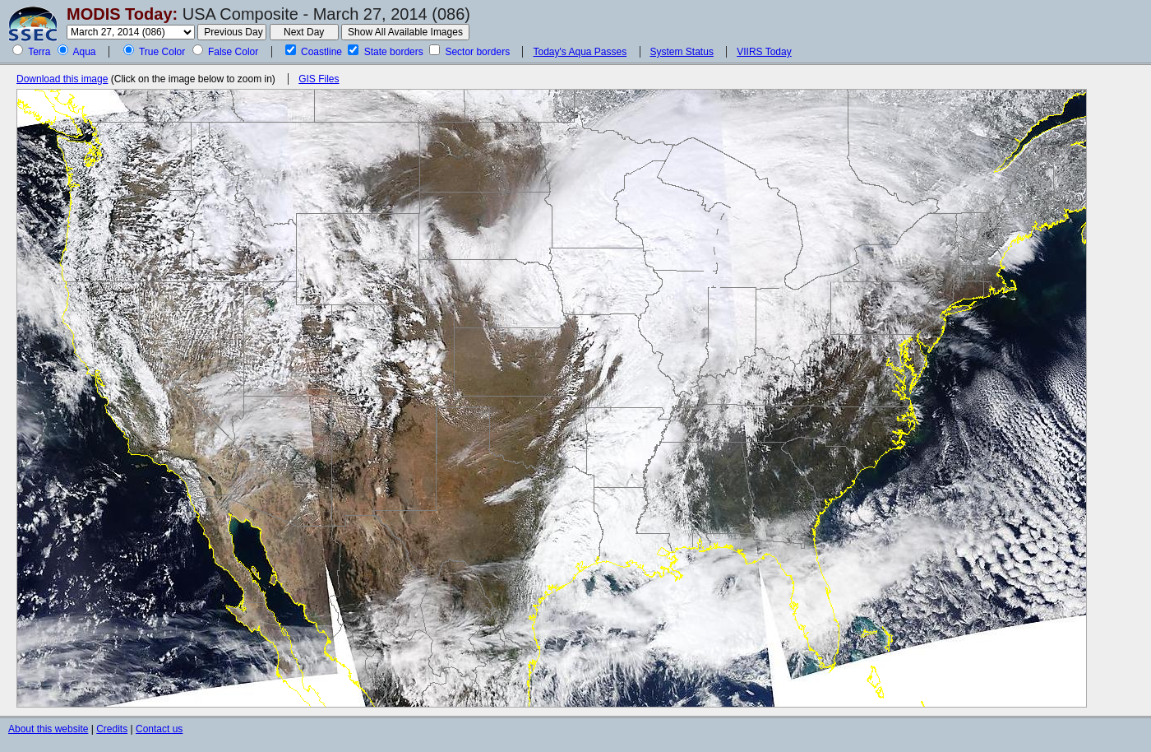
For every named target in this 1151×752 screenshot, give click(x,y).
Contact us (159, 729)
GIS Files (318, 79)
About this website (48, 729)
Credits (111, 729)
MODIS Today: (122, 14)
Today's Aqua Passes (579, 52)
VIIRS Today (764, 52)
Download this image (62, 79)
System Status (682, 52)
